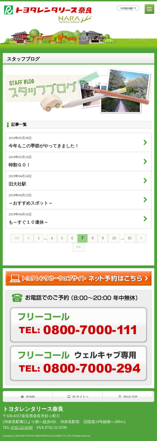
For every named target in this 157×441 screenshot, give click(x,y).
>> (78, 247)
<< (17, 238)
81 (130, 238)
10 (114, 238)
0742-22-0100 (22, 428)
